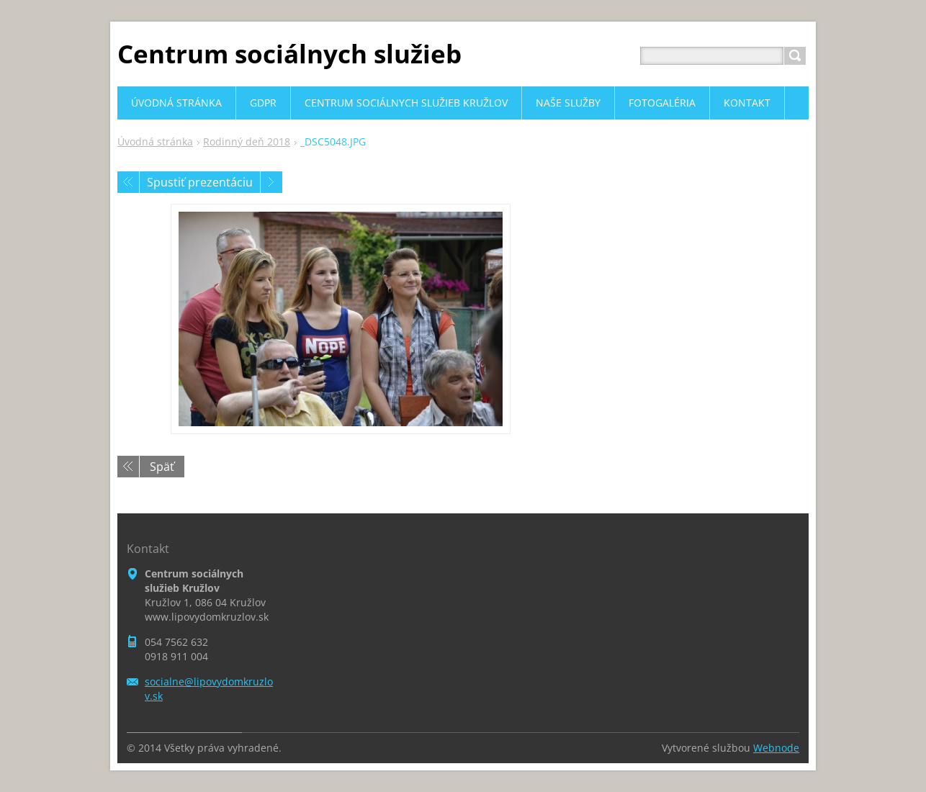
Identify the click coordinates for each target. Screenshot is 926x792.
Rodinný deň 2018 (246, 141)
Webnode (776, 748)
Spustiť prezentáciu (200, 182)
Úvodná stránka (155, 141)
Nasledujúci (271, 182)
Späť (162, 466)
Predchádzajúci (128, 182)
